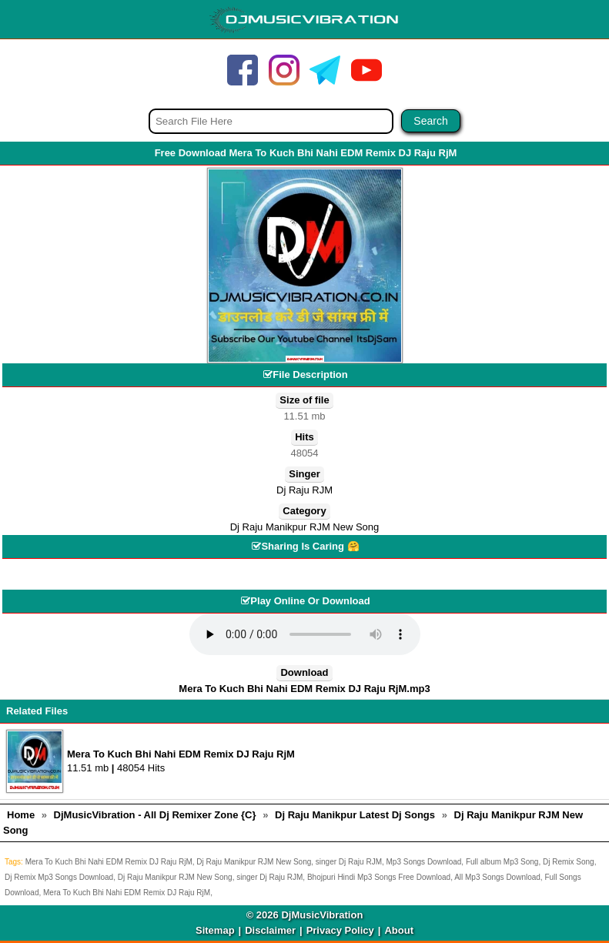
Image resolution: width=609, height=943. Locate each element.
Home (21, 815)
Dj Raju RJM (304, 490)
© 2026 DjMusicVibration (304, 915)
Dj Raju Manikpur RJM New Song (305, 527)
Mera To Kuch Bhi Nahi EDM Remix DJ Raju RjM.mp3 (304, 688)
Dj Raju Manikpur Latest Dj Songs (355, 815)
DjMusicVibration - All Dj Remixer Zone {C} (155, 815)
